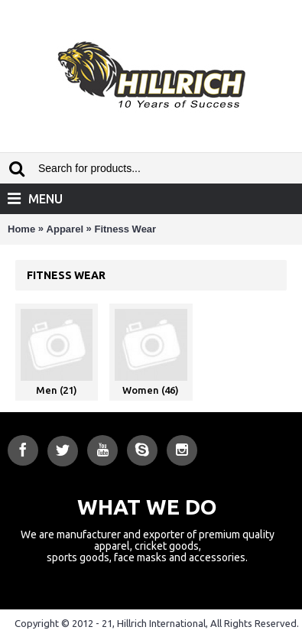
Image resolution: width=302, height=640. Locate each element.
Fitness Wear (125, 229)
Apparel (65, 229)
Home (21, 229)
